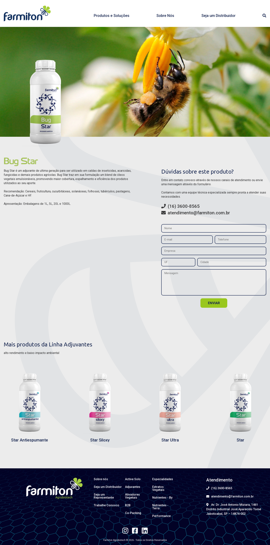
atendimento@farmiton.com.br (195, 212)
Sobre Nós (165, 15)
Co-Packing (133, 513)
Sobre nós (101, 479)
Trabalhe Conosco (106, 505)
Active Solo (133, 479)
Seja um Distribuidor (218, 15)
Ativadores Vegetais (132, 496)
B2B (127, 505)
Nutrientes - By (162, 497)
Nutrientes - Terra (160, 506)
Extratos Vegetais (158, 488)
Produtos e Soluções (111, 15)
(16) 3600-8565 (180, 206)
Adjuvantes (132, 487)
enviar (214, 303)
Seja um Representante (104, 496)
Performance (161, 516)
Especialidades (162, 479)
